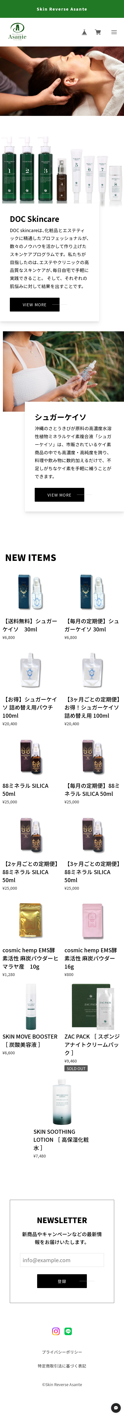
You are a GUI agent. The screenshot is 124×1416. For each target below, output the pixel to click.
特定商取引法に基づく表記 (62, 1366)
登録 (62, 1281)
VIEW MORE (35, 304)
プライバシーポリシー (62, 1352)
